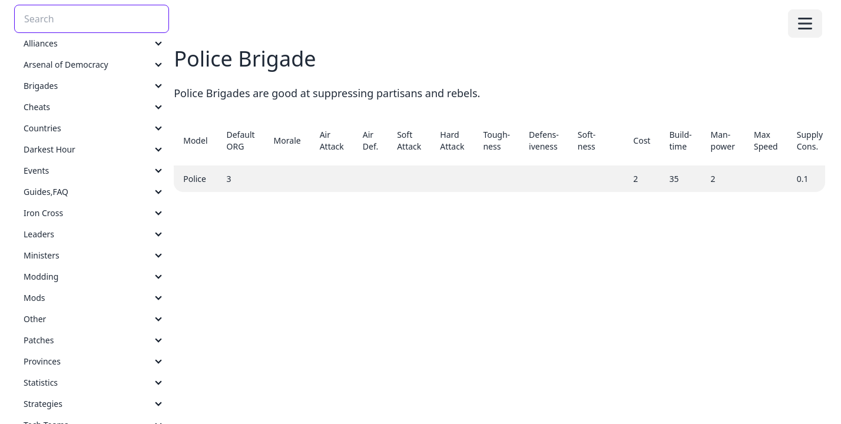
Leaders (39, 234)
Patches (39, 340)
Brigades (41, 85)
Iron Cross (43, 212)
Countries (42, 128)
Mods (34, 297)
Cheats (37, 106)
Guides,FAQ (46, 191)
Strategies (43, 403)
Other (35, 318)
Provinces (42, 361)
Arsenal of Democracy (66, 64)
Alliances (41, 43)
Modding (41, 276)
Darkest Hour (49, 149)
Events (36, 170)
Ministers (41, 255)
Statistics (41, 382)
